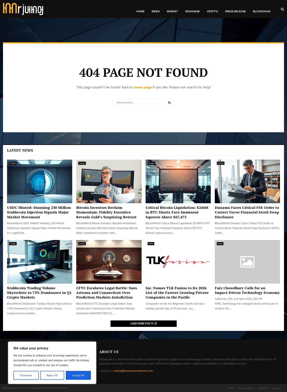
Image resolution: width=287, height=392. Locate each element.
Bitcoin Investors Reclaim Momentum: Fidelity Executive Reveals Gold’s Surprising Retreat (106, 212)
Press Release (235, 11)
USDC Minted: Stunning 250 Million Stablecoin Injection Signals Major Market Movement (39, 212)
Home (140, 11)
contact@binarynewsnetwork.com (133, 371)
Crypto (212, 11)
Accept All (78, 375)
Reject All (52, 375)
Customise (26, 375)
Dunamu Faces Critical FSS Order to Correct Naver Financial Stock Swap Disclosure (247, 212)
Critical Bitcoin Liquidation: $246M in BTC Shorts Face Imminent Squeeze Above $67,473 (177, 212)
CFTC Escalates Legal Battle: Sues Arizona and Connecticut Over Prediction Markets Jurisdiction (106, 292)
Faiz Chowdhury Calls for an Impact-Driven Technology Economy (247, 290)
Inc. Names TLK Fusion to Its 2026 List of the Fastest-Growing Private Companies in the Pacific (177, 292)
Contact (276, 388)
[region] (52, 363)
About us (263, 388)
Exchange (192, 11)
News (156, 11)
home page (143, 87)
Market (172, 11)
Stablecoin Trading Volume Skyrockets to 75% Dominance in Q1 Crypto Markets (39, 292)
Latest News (20, 150)
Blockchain (261, 11)
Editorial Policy (246, 388)
